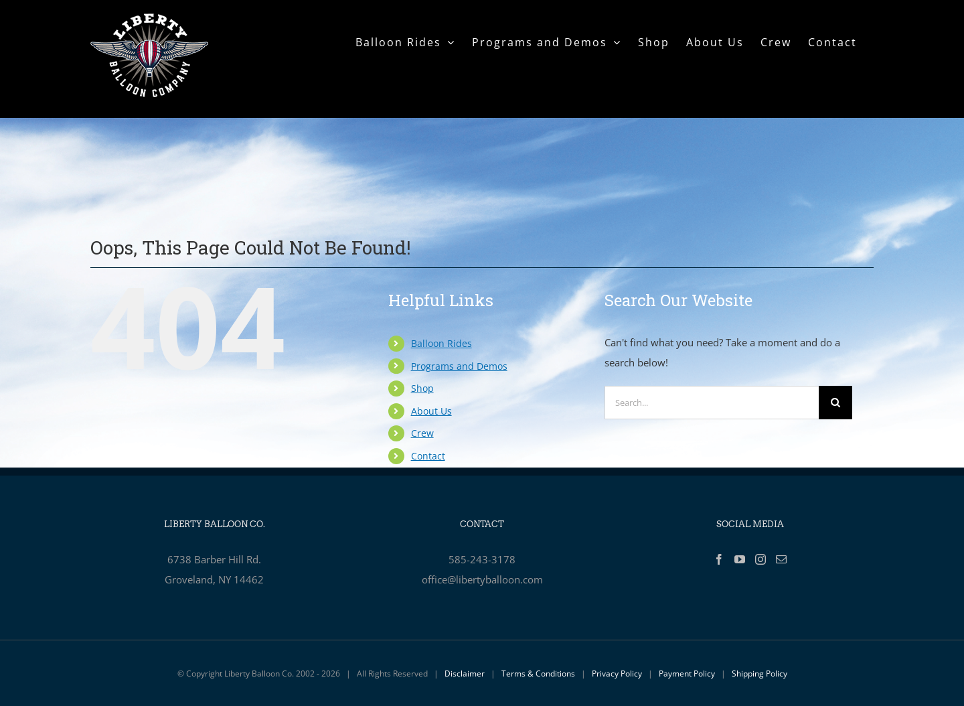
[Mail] (781, 559)
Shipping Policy (759, 673)
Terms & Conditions (538, 673)
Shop (422, 388)
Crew (422, 433)
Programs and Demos (459, 366)
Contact (428, 455)
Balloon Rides (441, 343)
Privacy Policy (617, 673)
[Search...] (712, 402)
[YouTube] (739, 559)
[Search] (835, 402)
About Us (431, 411)
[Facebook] (719, 559)
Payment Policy (687, 673)
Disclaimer (465, 673)
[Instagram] (760, 559)
